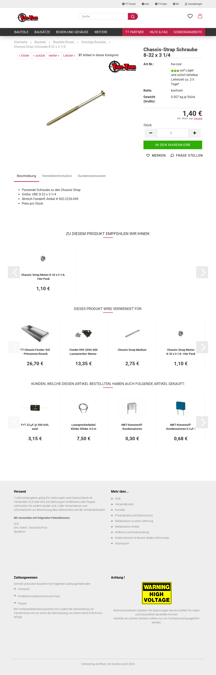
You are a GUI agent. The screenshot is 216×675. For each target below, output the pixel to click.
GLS (16, 523)
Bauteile (21, 32)
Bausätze (42, 32)
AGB (118, 498)
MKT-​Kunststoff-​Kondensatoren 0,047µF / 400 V (132, 426)
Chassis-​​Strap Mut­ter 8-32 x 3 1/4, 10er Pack (43, 276)
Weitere (100, 32)
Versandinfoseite (94, 509)
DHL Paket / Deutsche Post (30, 527)
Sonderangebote (188, 32)
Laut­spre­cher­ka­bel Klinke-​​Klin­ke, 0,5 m (83, 426)
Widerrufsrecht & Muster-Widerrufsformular (142, 537)
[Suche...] (133, 16)
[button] (200, 16)
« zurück (39, 55)
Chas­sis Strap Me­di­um (132, 349)
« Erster (24, 55)
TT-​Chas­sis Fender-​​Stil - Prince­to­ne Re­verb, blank (35, 351)
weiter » (54, 55)
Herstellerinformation (57, 176)
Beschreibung (26, 176)
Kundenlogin (193, 4)
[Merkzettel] (190, 16)
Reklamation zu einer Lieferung (134, 521)
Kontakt (120, 509)
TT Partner (134, 32)
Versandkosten (124, 504)
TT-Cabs (161, 4)
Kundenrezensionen (92, 176)
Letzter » (69, 55)
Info (145, 4)
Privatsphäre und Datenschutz (134, 515)
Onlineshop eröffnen (93, 664)
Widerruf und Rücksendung (132, 532)
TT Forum (129, 4)
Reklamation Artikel (127, 526)
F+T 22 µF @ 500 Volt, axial (35, 426)
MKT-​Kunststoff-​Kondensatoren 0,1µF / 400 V (180, 426)
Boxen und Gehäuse (72, 32)
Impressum (122, 543)
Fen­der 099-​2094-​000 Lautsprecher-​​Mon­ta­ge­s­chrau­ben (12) (84, 351)
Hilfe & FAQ (159, 32)
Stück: (147, 125)
